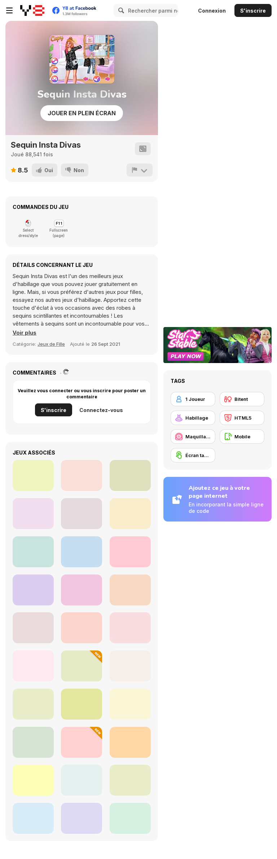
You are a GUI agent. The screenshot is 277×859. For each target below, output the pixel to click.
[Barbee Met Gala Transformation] (130, 742)
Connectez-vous (101, 410)
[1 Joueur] (193, 399)
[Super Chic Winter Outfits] (130, 704)
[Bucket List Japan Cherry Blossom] (130, 551)
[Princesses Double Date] (81, 589)
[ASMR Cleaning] (130, 627)
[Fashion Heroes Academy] (81, 704)
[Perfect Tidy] (81, 780)
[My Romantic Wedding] (33, 589)
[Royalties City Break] (130, 475)
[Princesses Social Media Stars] (33, 780)
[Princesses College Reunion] (130, 780)
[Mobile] (242, 436)
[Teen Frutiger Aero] (81, 818)
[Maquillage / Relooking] (193, 436)
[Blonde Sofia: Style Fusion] (81, 742)
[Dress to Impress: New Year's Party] (81, 665)
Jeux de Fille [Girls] (51, 344)
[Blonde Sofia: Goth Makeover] (33, 627)
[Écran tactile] (193, 455)
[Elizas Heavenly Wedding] (81, 551)
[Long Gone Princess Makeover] (130, 665)
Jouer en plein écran (82, 113)
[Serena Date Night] (81, 513)
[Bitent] (242, 399)
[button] (24, 333)
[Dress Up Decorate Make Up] (33, 665)
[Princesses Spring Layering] (33, 551)
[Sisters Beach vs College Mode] (33, 513)
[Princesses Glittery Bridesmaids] (81, 627)
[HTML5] (242, 418)
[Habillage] (193, 418)
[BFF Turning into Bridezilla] (81, 475)
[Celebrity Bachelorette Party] (130, 589)
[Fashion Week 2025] (33, 818)
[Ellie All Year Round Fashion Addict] (130, 513)
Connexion (212, 11)
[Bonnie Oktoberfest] (33, 704)
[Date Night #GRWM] (130, 818)
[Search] (120, 10)
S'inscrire (253, 11)
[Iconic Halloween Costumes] (33, 742)
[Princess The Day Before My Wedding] (33, 475)
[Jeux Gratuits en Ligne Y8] (32, 10)
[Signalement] (140, 170)
